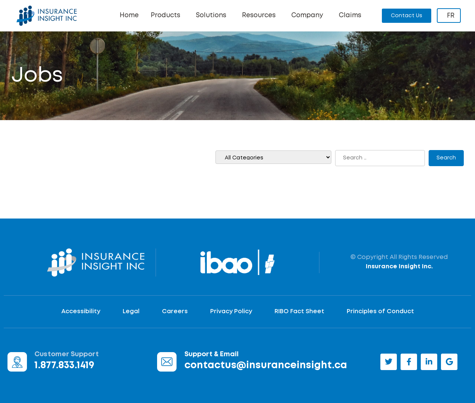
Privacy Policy (231, 311)
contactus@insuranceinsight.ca (265, 365)
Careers (175, 311)
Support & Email (211, 354)
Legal (131, 311)
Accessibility (80, 311)
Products (167, 15)
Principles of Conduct (380, 311)
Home (129, 15)
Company (309, 15)
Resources (260, 15)
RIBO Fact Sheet (299, 311)
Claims (350, 15)
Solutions (213, 15)
